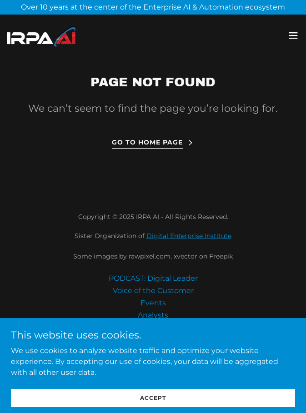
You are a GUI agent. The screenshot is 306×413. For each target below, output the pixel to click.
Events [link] (153, 303)
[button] (293, 35)
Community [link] (153, 327)
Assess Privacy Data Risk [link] (153, 339)
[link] (41, 35)
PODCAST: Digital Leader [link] (153, 278)
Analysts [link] (153, 315)
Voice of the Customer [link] (153, 290)
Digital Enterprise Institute (188, 236)
